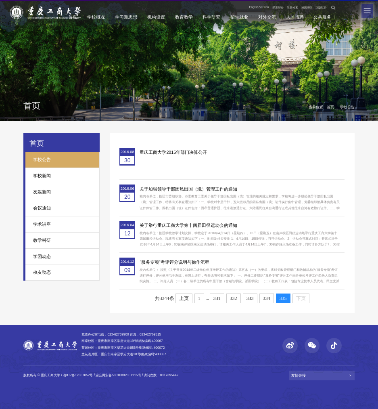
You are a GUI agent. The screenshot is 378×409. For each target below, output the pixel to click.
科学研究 (211, 17)
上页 (184, 298)
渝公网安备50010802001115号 (118, 375)
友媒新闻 (42, 191)
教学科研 (42, 240)
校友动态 (42, 272)
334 (266, 298)
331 (217, 298)
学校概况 (96, 17)
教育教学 (184, 17)
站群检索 (292, 7)
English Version (259, 7)
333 (250, 298)
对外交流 (267, 17)
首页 (72, 17)
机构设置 (156, 17)
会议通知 (42, 208)
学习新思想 (126, 17)
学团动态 (42, 256)
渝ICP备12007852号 (78, 375)
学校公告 (347, 107)
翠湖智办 (278, 7)
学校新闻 (42, 175)
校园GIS (306, 7)
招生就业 (239, 17)
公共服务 (322, 17)
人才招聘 (295, 17)
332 (233, 298)
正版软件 (321, 7)
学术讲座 (42, 224)
